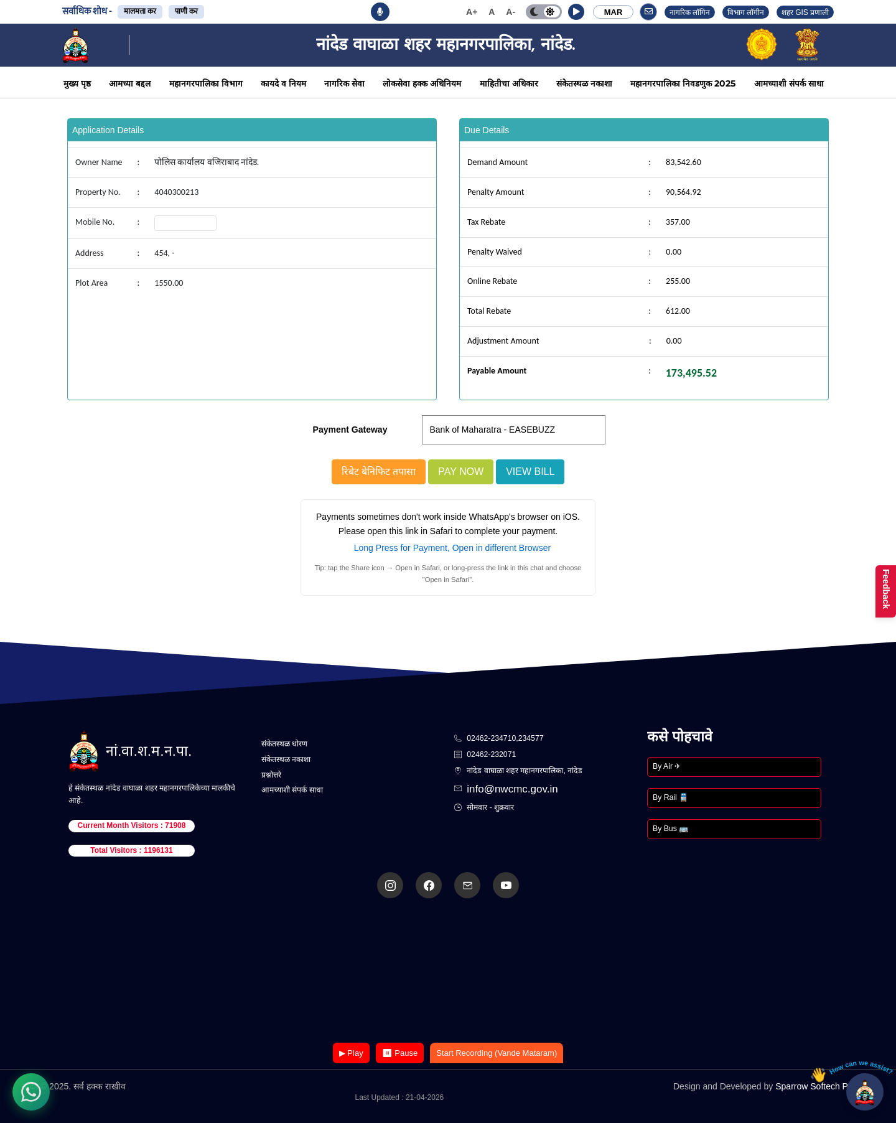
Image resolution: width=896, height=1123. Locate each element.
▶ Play (351, 1053)
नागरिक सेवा (344, 83)
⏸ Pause (400, 1053)
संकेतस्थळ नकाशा (584, 83)
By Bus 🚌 (670, 828)
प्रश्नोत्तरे (271, 775)
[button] (576, 12)
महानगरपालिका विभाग (206, 83)
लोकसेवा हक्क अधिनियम (422, 83)
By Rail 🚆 (670, 797)
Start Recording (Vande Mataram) (496, 1053)
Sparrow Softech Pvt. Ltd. (824, 1086)
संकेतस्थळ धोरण (284, 744)
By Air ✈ (667, 766)
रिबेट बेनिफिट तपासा (379, 471)
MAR (613, 12)
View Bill (530, 471)
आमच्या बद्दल (130, 83)
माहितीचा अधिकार (509, 83)
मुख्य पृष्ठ (77, 83)
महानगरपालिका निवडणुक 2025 (682, 83)
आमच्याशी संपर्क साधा (789, 83)
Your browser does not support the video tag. (448, 971)
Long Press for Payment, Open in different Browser (452, 548)
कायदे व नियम (283, 83)
